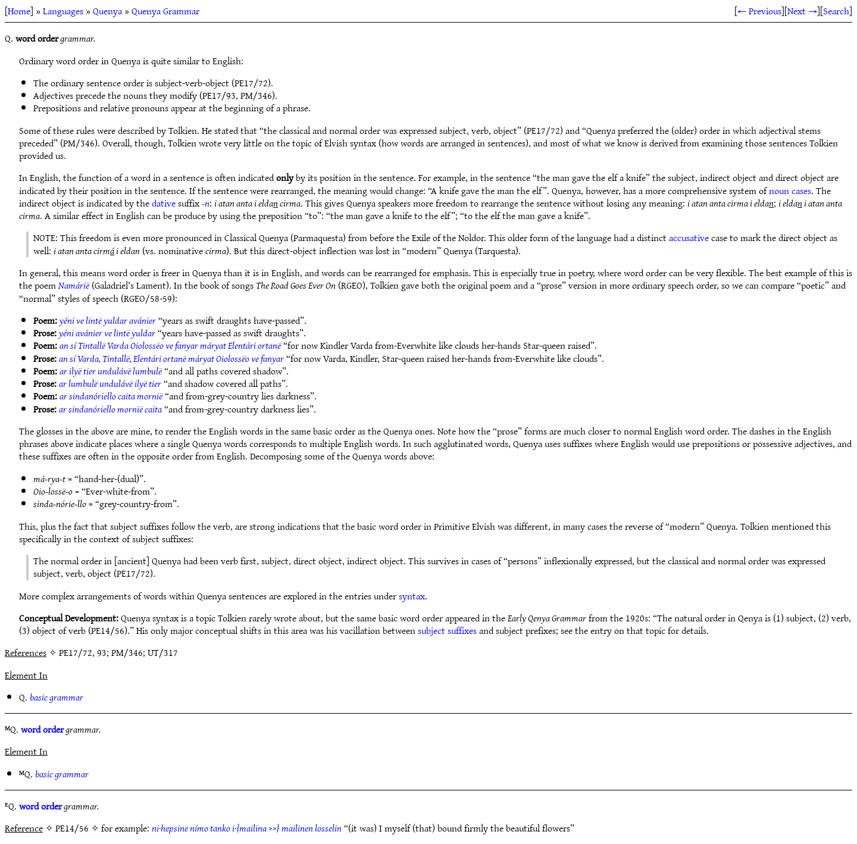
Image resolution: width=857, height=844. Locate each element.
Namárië (73, 285)
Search (836, 10)
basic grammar (56, 697)
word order (42, 729)
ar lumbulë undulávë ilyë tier (110, 383)
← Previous (759, 10)
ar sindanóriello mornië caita (110, 409)
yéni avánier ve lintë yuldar (107, 332)
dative (164, 203)
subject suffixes (447, 630)
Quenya (107, 10)
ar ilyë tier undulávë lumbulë (111, 370)
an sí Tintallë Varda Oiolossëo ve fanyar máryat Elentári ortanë (170, 345)
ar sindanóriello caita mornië (111, 395)
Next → (802, 10)
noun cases (790, 190)
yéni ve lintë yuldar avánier (108, 320)
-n (205, 203)
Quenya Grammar (165, 10)
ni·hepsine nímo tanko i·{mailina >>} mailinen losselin (247, 828)
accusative (689, 237)
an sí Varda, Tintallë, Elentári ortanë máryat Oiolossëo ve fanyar (171, 358)
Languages (63, 10)
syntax (412, 595)
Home (19, 10)
